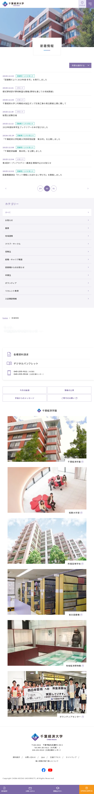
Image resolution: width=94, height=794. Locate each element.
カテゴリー (12, 204)
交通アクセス (55, 757)
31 (54, 188)
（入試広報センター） (29, 374)
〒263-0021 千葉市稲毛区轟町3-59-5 (47, 745)
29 (40, 188)
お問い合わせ (30, 757)
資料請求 (16, 757)
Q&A (43, 757)
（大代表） (24, 371)
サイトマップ (71, 757)
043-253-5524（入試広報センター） (47, 750)
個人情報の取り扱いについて (47, 761)
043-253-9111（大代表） (48, 747)
